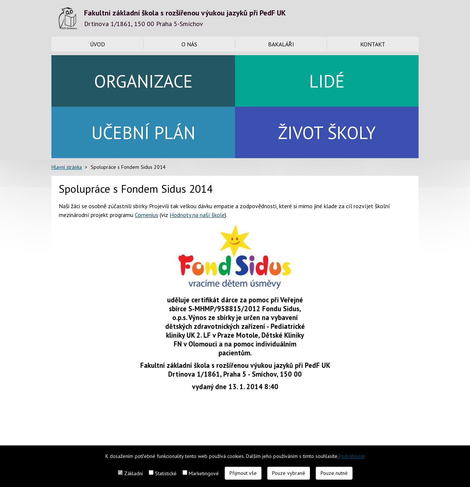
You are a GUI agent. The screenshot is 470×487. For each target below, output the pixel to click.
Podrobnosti (352, 456)
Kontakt (372, 44)
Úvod (97, 44)
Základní (133, 473)
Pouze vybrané (288, 473)
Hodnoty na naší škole (197, 214)
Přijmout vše (243, 473)
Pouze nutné (334, 473)
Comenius (146, 214)
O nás (189, 44)
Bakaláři (281, 44)
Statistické (166, 473)
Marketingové (204, 473)
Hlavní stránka (66, 167)
